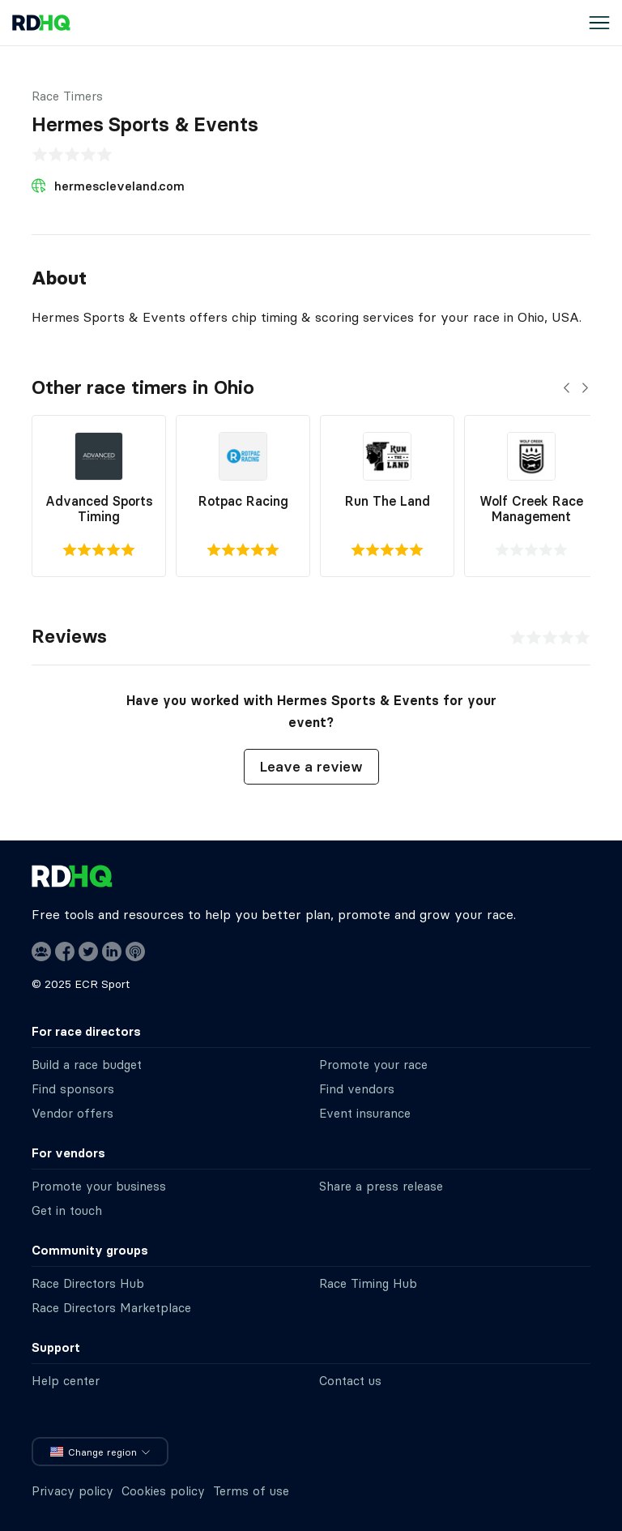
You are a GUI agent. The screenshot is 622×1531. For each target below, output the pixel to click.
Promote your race (373, 1064)
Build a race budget (87, 1064)
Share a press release (381, 1186)
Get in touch (67, 1210)
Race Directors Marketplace (111, 1307)
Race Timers (67, 96)
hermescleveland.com (119, 186)
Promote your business (99, 1186)
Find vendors (356, 1089)
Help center (66, 1380)
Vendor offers (72, 1113)
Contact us (350, 1380)
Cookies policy (163, 1491)
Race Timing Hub (368, 1283)
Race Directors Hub (88, 1283)
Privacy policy (72, 1491)
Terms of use (251, 1491)
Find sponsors (73, 1089)
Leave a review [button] (311, 767)
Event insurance (365, 1113)
